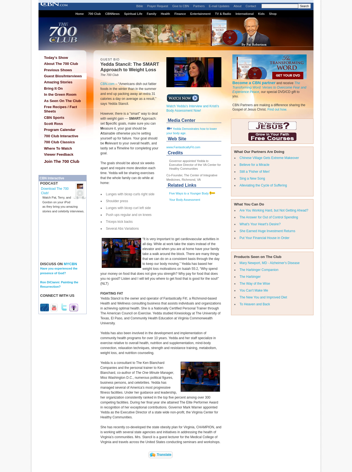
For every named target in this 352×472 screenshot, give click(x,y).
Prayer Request (157, 6)
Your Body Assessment (184, 199)
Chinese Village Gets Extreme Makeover (269, 158)
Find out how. (277, 109)
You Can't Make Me (254, 290)
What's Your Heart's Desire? (260, 224)
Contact (251, 6)
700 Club (94, 13)
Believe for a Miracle (255, 165)
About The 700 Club (61, 64)
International (244, 13)
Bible (139, 6)
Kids (261, 13)
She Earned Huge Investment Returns (267, 231)
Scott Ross (53, 124)
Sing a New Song (252, 178)
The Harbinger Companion (259, 270)
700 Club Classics (59, 142)
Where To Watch (58, 148)
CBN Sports (54, 118)
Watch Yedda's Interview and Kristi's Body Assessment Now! (192, 106)
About (237, 6)
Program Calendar (59, 130)
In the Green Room (60, 94)
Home (79, 13)
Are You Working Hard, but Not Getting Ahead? (274, 210)
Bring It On (53, 88)
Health (165, 13)
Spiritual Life (133, 13)
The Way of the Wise (255, 284)
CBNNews (112, 13)
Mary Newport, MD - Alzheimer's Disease (269, 263)
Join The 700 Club (61, 161)
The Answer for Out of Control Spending (269, 217)
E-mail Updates (219, 6)
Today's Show (56, 58)
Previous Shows (58, 70)
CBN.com (107, 84)
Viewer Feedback (58, 154)
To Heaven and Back (255, 304)
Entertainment (200, 13)
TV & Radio (223, 13)
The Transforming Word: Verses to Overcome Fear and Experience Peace (269, 87)
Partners (199, 6)
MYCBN (70, 264)
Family (151, 13)
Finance (180, 13)
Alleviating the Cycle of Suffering (263, 185)
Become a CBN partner (254, 83)
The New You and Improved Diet (263, 297)
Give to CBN (180, 6)
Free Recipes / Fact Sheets (60, 109)
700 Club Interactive (61, 136)
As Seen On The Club (62, 101)
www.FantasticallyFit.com (183, 147)
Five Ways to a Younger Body (189, 193)
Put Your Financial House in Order (264, 238)
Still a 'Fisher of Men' (255, 172)
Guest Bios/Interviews (63, 76)
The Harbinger (250, 277)
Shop (273, 13)
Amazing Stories (58, 82)
